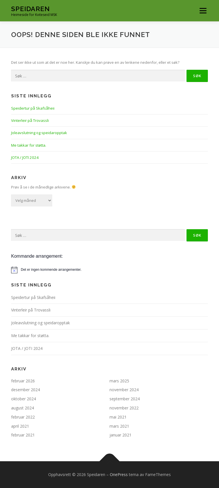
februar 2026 (23, 381)
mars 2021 (119, 426)
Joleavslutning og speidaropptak (39, 132)
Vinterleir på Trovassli (30, 120)
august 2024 (22, 408)
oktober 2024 (23, 398)
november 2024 (124, 389)
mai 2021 (118, 417)
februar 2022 (23, 417)
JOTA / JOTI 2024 (25, 157)
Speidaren (30, 9)
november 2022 (124, 408)
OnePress (119, 474)
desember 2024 (25, 389)
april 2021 (20, 426)
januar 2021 (120, 435)
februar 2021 (23, 435)
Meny (203, 10)
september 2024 (125, 398)
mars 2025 (119, 381)
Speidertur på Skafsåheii (32, 108)
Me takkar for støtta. (28, 145)
